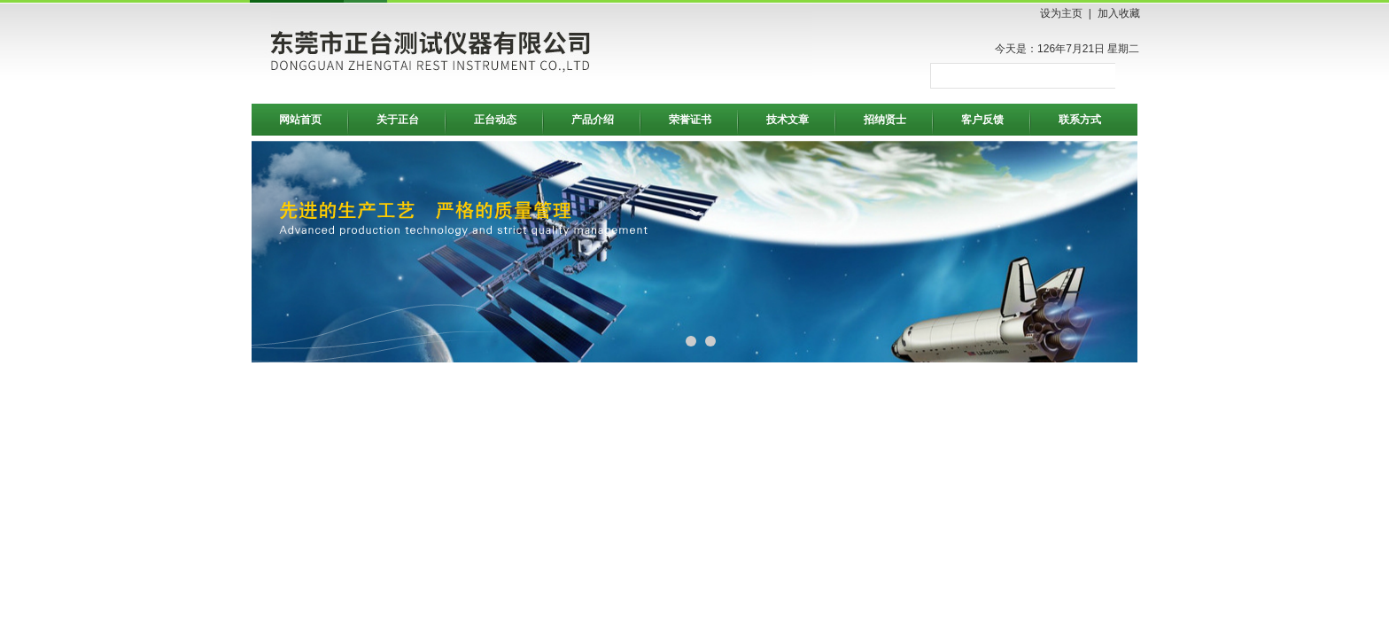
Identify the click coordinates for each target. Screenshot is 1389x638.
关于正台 (397, 119)
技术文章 (787, 119)
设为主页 (1061, 13)
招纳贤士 (885, 119)
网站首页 (300, 119)
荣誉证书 (690, 119)
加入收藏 (1119, 13)
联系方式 (1080, 119)
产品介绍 (592, 119)
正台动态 (495, 119)
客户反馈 (982, 119)
